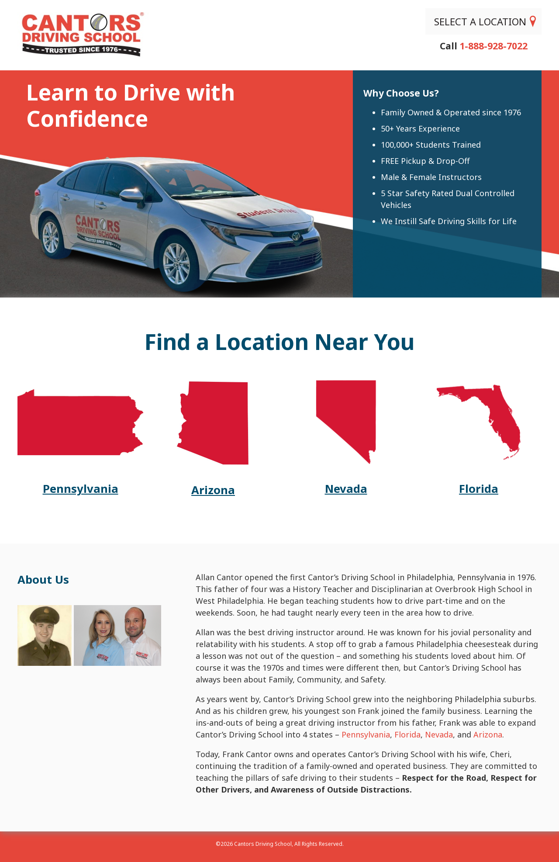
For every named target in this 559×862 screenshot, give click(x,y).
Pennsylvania (366, 734)
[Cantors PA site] (80, 461)
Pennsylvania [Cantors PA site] (80, 488)
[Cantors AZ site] (213, 462)
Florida (407, 734)
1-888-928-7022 (493, 44)
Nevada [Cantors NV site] (346, 488)
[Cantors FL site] (479, 461)
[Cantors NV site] (346, 461)
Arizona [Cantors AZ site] (213, 490)
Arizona (487, 734)
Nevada (439, 734)
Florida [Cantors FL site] (478, 488)
